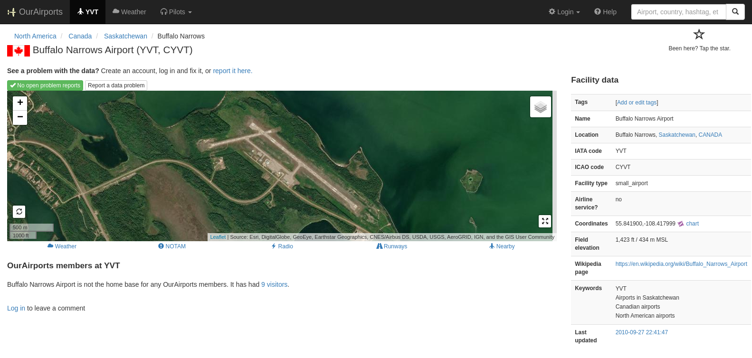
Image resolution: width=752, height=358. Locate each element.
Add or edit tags (637, 102)
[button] (176, 12)
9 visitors (274, 284)
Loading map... (280, 166)
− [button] (20, 118)
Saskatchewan (677, 135)
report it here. (232, 71)
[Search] (735, 12)
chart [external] (688, 223)
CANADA (711, 135)
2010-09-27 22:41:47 (642, 332)
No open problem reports (45, 85)
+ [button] (20, 103)
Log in (16, 308)
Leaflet (218, 237)
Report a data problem (116, 85)
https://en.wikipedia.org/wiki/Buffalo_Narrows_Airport (681, 264)
